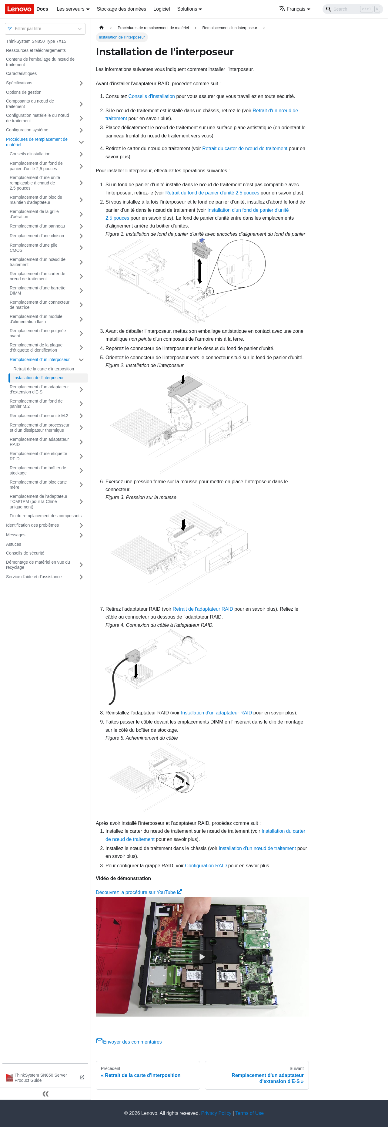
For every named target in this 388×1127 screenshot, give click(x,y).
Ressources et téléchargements (36, 50)
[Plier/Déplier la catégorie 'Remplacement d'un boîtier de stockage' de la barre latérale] (81, 471)
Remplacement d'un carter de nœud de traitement (37, 276)
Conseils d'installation (30, 153)
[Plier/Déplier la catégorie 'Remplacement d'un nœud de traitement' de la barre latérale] (81, 262)
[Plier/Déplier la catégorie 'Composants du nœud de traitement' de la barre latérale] (81, 104)
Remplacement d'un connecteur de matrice (39, 305)
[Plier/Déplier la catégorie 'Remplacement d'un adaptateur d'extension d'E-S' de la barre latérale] (81, 390)
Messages (15, 534)
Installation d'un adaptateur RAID (216, 712)
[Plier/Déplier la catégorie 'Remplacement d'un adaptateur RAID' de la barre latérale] (81, 442)
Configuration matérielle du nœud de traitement (37, 118)
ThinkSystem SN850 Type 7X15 (36, 41)
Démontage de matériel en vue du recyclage (38, 565)
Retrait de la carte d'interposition (43, 368)
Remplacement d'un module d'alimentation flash (36, 319)
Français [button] (292, 9)
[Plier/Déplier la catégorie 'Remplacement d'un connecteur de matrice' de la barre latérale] (81, 305)
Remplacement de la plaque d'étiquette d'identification (36, 347)
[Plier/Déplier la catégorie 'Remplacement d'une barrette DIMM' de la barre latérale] (81, 291)
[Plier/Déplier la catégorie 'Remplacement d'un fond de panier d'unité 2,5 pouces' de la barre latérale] (81, 166)
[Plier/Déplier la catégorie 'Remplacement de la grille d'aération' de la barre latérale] (81, 214)
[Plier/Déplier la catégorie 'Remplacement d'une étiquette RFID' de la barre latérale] (81, 456)
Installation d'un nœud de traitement (257, 848)
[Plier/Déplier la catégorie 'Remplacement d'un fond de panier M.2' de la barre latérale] (81, 404)
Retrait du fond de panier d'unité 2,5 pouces (212, 192)
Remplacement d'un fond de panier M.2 (36, 404)
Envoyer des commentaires (129, 1041)
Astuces (13, 544)
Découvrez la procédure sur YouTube (139, 892)
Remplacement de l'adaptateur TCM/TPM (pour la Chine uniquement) (38, 501)
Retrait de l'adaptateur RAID (202, 609)
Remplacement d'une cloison (37, 235)
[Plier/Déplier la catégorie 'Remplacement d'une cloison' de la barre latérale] (81, 236)
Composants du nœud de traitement (30, 104)
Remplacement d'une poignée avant (38, 333)
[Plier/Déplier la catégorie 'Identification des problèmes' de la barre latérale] (81, 525)
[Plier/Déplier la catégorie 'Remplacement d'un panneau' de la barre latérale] (81, 226)
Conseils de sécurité (25, 553)
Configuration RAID (206, 865)
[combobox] (15, 28)
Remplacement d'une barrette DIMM (37, 290)
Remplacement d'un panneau (37, 226)
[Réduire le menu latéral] (45, 1094)
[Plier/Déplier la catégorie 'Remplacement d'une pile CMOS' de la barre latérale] (81, 248)
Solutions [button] (187, 9)
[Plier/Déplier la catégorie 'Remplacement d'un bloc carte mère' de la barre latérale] (81, 485)
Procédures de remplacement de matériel (37, 142)
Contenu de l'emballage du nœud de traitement (40, 62)
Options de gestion (24, 92)
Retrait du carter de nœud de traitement (244, 148)
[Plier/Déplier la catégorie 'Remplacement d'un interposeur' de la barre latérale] (81, 360)
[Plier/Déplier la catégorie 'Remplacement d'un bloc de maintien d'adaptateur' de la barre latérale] (81, 200)
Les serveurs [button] (71, 9)
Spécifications (19, 82)
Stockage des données (121, 9)
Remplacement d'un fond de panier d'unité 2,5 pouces (36, 166)
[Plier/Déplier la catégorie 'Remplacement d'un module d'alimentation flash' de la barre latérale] (81, 319)
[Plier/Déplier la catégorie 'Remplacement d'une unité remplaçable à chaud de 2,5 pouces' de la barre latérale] (81, 183)
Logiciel (161, 9)
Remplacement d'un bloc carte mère (38, 485)
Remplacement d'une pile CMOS (34, 248)
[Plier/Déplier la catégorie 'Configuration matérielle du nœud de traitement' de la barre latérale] (81, 118)
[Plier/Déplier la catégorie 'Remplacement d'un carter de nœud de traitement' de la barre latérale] (81, 276)
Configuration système (27, 129)
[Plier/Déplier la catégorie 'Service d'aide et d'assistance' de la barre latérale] (81, 577)
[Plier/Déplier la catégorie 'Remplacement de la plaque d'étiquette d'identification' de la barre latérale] (81, 348)
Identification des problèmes (32, 525)
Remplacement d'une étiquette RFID (38, 456)
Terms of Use (249, 1113)
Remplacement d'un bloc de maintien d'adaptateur (36, 200)
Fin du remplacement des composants (46, 515)
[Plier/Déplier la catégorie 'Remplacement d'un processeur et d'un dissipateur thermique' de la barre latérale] (81, 428)
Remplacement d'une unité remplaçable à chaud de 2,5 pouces (35, 183)
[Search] (353, 9)
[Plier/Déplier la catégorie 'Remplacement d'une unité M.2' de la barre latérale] (81, 416)
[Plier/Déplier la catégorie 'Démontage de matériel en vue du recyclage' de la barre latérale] (81, 565)
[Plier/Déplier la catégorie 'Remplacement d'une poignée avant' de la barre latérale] (81, 333)
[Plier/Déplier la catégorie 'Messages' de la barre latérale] (81, 535)
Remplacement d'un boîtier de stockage (38, 470)
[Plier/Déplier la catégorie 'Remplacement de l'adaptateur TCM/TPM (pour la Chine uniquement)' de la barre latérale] (81, 502)
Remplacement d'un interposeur (40, 359)
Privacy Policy (216, 1113)
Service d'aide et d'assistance (34, 576)
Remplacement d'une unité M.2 (39, 415)
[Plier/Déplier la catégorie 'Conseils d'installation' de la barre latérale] (81, 154)
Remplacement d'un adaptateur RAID (39, 442)
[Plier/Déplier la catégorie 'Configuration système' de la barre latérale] (81, 130)
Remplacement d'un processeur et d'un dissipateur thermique (39, 428)
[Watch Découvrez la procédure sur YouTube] (202, 957)
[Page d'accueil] (101, 27)
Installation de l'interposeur (38, 377)
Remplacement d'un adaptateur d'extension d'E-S (39, 389)
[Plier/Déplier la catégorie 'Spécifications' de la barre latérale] (81, 83)
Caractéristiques (21, 73)
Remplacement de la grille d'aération (34, 214)
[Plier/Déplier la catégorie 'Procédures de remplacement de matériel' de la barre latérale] (81, 142)
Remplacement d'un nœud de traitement (37, 262)
